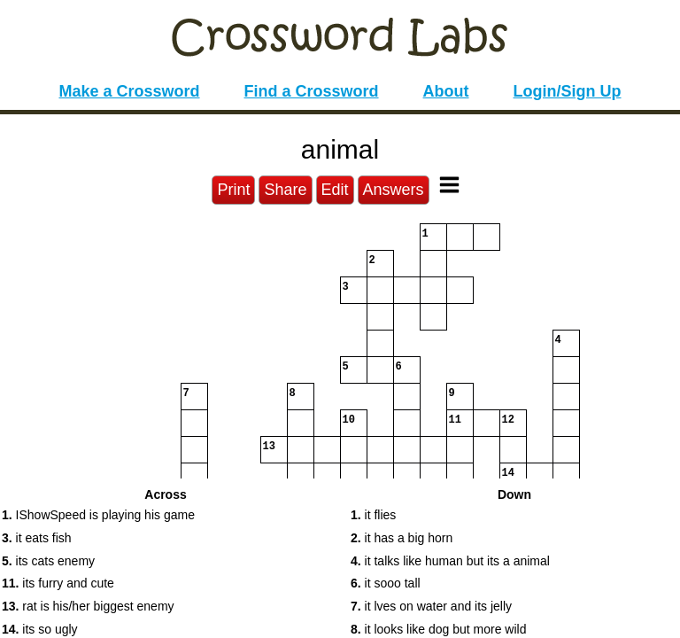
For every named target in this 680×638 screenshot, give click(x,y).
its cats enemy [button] (48, 561)
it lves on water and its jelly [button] (431, 606)
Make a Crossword (128, 91)
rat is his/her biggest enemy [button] (88, 606)
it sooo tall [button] (386, 583)
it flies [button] (373, 515)
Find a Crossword (311, 91)
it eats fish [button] (37, 538)
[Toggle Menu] (449, 184)
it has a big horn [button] (401, 538)
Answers (393, 189)
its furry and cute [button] (58, 583)
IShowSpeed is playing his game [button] (98, 515)
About (446, 91)
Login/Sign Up (568, 91)
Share (285, 189)
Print (233, 189)
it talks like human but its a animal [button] (450, 561)
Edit (335, 189)
